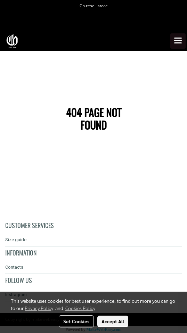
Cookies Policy (80, 308)
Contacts (14, 267)
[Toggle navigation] (178, 41)
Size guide (15, 239)
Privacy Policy (39, 308)
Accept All (112, 321)
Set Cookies (76, 321)
